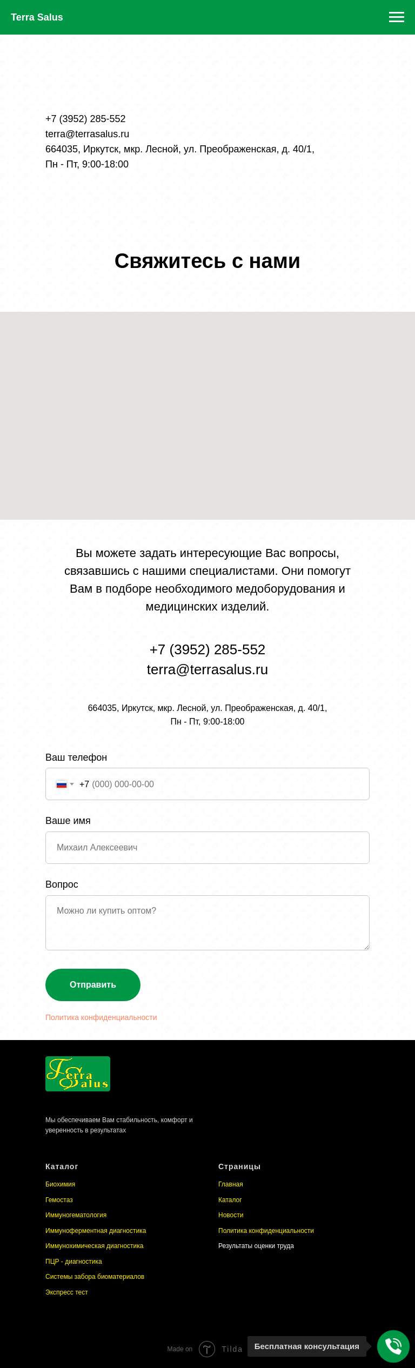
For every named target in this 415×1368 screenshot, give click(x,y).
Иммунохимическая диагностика (94, 1246)
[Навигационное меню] (396, 17)
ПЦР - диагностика (73, 1261)
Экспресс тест (66, 1292)
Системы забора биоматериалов (94, 1276)
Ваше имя (68, 820)
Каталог (230, 1200)
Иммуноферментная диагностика (95, 1231)
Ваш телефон (76, 757)
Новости (230, 1215)
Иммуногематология (75, 1215)
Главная (230, 1184)
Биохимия (60, 1184)
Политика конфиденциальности (101, 1017)
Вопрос (61, 884)
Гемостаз (59, 1200)
